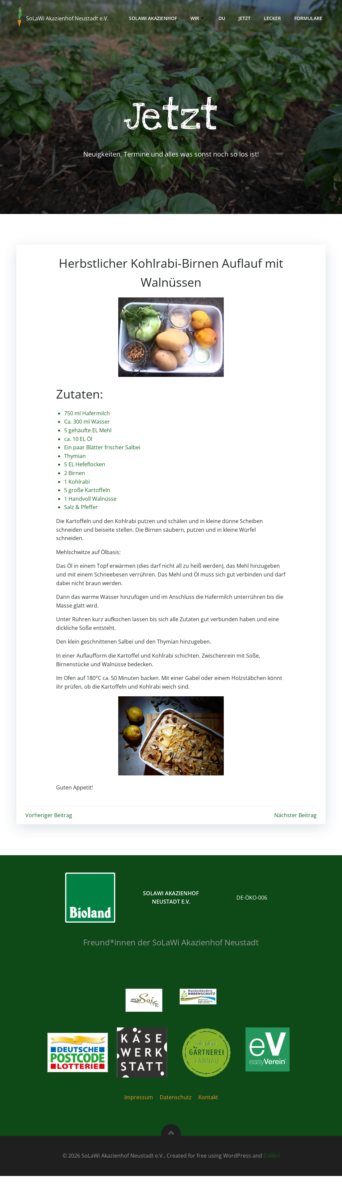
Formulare (311, 18)
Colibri (272, 1169)
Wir (200, 18)
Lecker (274, 18)
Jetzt (247, 18)
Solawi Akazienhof (155, 18)
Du (224, 18)
